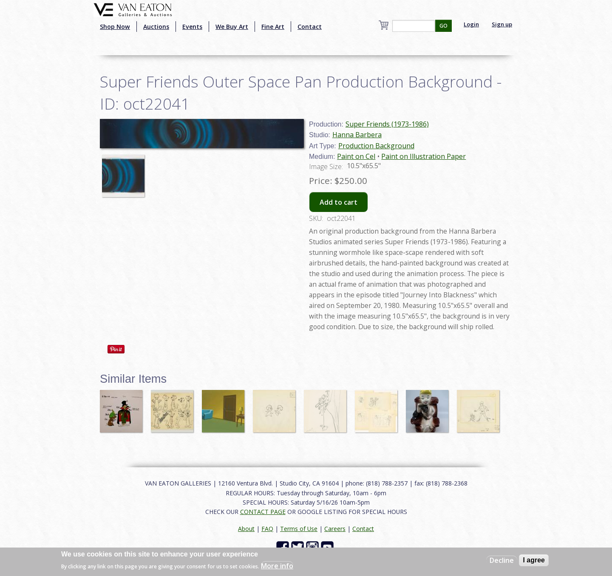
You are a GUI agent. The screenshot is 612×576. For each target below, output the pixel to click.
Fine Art (272, 27)
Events (192, 27)
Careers (335, 529)
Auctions (156, 27)
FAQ (267, 529)
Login (471, 24)
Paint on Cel (356, 156)
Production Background (376, 145)
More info (277, 565)
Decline (502, 560)
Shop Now (115, 27)
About (246, 529)
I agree (534, 560)
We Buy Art (231, 27)
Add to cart (338, 202)
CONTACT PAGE (263, 512)
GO (443, 25)
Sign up (502, 24)
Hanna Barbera (357, 134)
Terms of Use (298, 529)
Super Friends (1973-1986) (387, 124)
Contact (310, 27)
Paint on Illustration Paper (423, 156)
